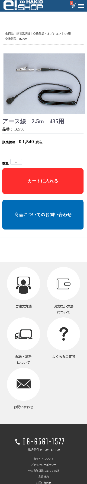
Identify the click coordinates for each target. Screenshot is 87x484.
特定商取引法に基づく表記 (43, 470)
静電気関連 (23, 33)
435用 (67, 33)
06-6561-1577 (43, 442)
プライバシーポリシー (43, 464)
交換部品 (10, 38)
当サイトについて (43, 458)
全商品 (9, 33)
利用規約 (44, 476)
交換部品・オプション (47, 33)
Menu (80, 4)
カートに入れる (43, 181)
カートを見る (73, 6)
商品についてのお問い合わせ (43, 214)
